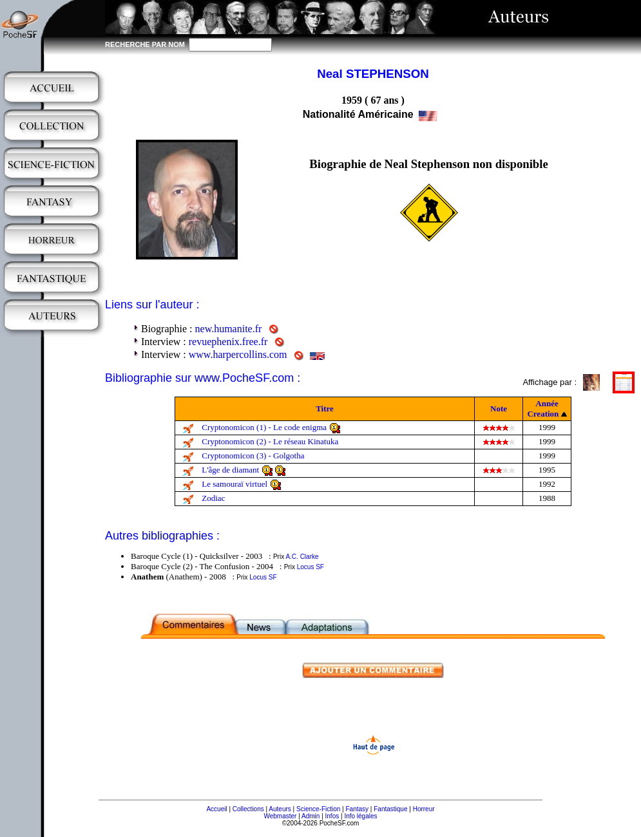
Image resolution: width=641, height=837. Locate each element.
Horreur (424, 809)
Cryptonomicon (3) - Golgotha (253, 455)
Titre (325, 408)
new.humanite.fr (228, 328)
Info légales (360, 816)
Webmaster (279, 816)
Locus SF (310, 566)
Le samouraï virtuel (234, 484)
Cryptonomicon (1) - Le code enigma (264, 427)
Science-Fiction (318, 809)
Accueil (216, 809)
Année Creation (543, 408)
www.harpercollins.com (238, 354)
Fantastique (390, 809)
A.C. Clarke (301, 556)
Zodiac (213, 498)
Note (498, 408)
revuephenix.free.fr (228, 341)
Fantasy (357, 809)
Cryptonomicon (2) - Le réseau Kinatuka (270, 441)
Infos (332, 816)
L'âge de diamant (230, 470)
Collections (248, 809)
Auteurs (280, 809)
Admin (310, 816)
